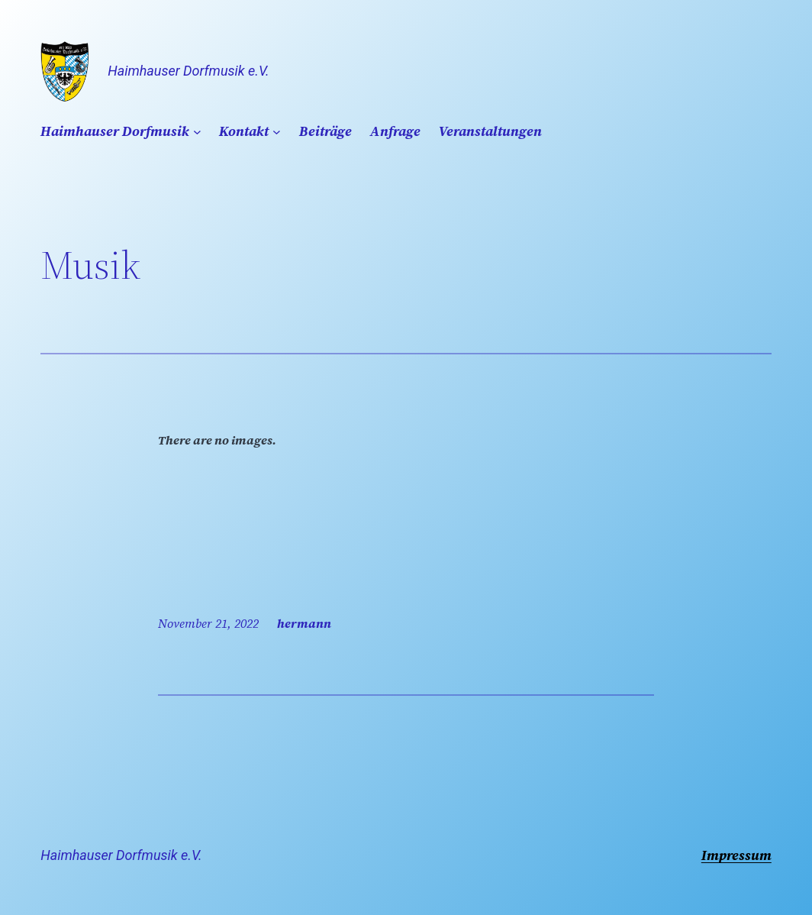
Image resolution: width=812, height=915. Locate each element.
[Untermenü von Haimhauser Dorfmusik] (197, 132)
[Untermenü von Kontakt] (276, 132)
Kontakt (244, 131)
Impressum (736, 855)
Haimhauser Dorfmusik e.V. (188, 71)
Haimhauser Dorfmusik (114, 131)
